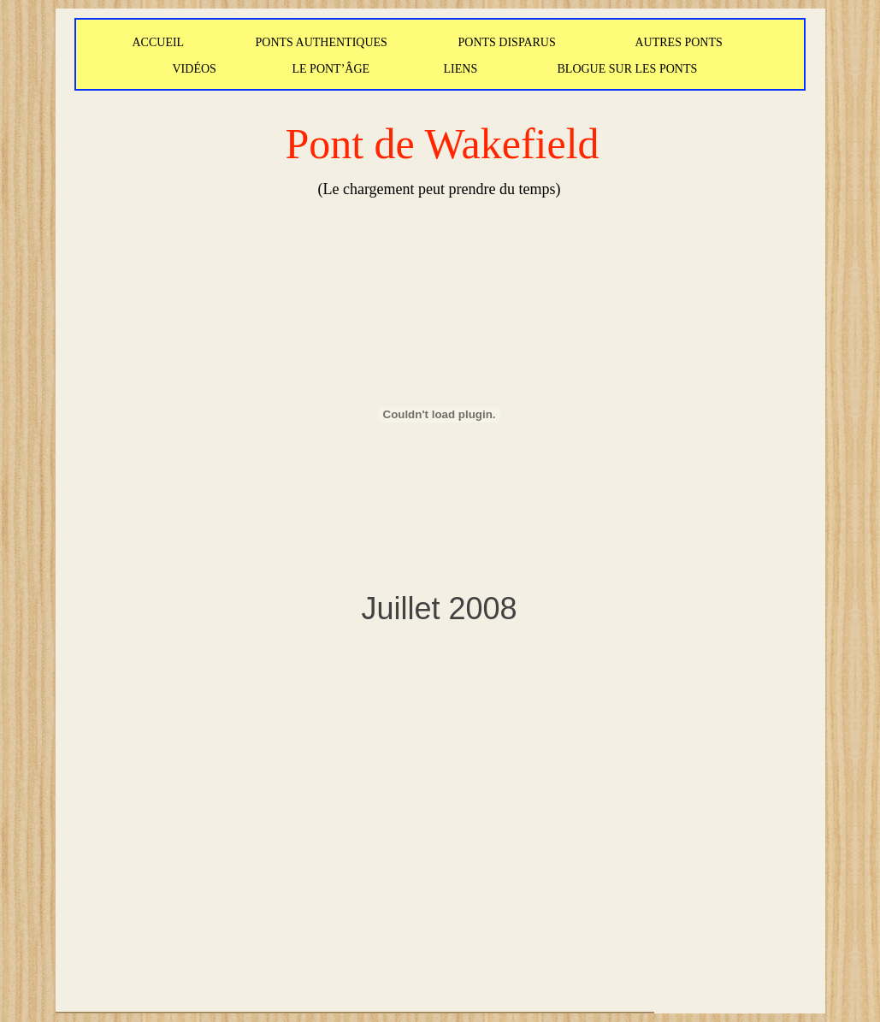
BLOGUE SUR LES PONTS (628, 68)
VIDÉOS (194, 68)
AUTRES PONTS (679, 42)
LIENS (461, 68)
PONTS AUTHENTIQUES (321, 42)
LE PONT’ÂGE (331, 68)
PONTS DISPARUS (507, 42)
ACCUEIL (159, 42)
